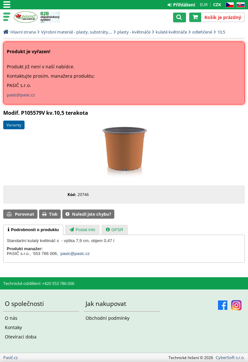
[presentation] (33, 230)
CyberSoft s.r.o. (230, 357)
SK (239, 5)
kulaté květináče (171, 32)
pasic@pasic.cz (21, 95)
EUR (204, 4)
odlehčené (202, 32)
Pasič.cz (26, 17)
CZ (228, 5)
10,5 (221, 32)
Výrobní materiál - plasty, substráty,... (76, 32)
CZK (217, 4)
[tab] (33, 230)
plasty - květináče (133, 32)
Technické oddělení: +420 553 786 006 (38, 283)
